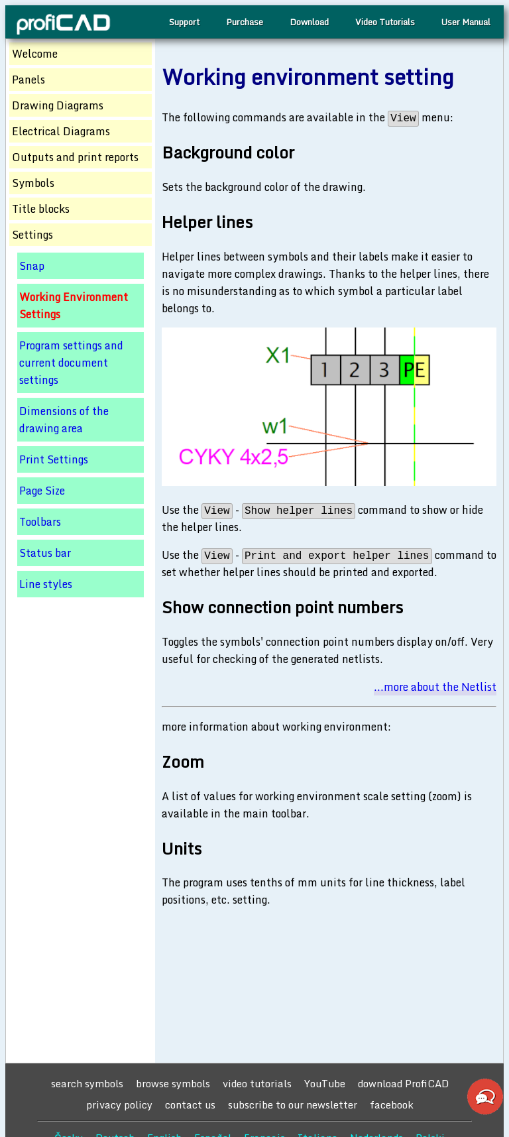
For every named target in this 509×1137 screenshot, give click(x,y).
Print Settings (53, 459)
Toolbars (40, 521)
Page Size (42, 490)
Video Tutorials (385, 22)
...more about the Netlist (435, 686)
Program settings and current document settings (71, 363)
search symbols (87, 1083)
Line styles (45, 584)
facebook (392, 1104)
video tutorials (257, 1083)
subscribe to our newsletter (292, 1104)
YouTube (324, 1083)
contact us (190, 1104)
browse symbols (173, 1083)
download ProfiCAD (403, 1083)
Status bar (45, 553)
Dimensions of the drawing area (64, 419)
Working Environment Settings (73, 305)
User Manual (465, 22)
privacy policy (119, 1104)
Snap (31, 265)
